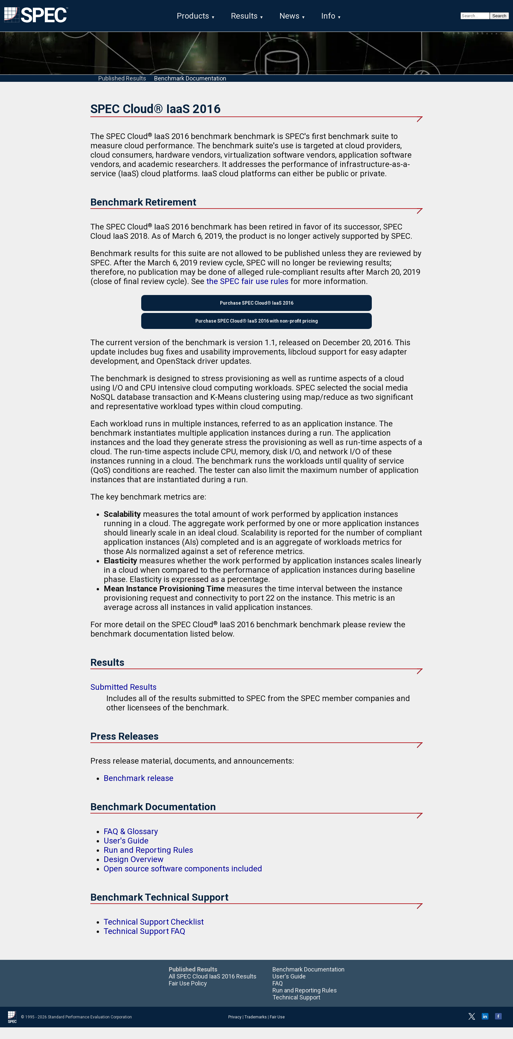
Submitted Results (123, 699)
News (289, 16)
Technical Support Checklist (154, 933)
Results (244, 16)
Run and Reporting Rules (148, 861)
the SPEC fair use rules (247, 283)
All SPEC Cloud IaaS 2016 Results (212, 987)
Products (193, 16)
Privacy (235, 1028)
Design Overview (133, 871)
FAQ (277, 994)
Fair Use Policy (188, 994)
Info (328, 16)
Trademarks (256, 1028)
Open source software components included (183, 880)
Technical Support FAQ (144, 943)
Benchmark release (138, 790)
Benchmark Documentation (190, 79)
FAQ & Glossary (131, 843)
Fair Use (277, 1028)
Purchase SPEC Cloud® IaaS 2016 (256, 307)
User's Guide (126, 852)
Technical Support (296, 1008)
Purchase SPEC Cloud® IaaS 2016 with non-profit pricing (256, 330)
